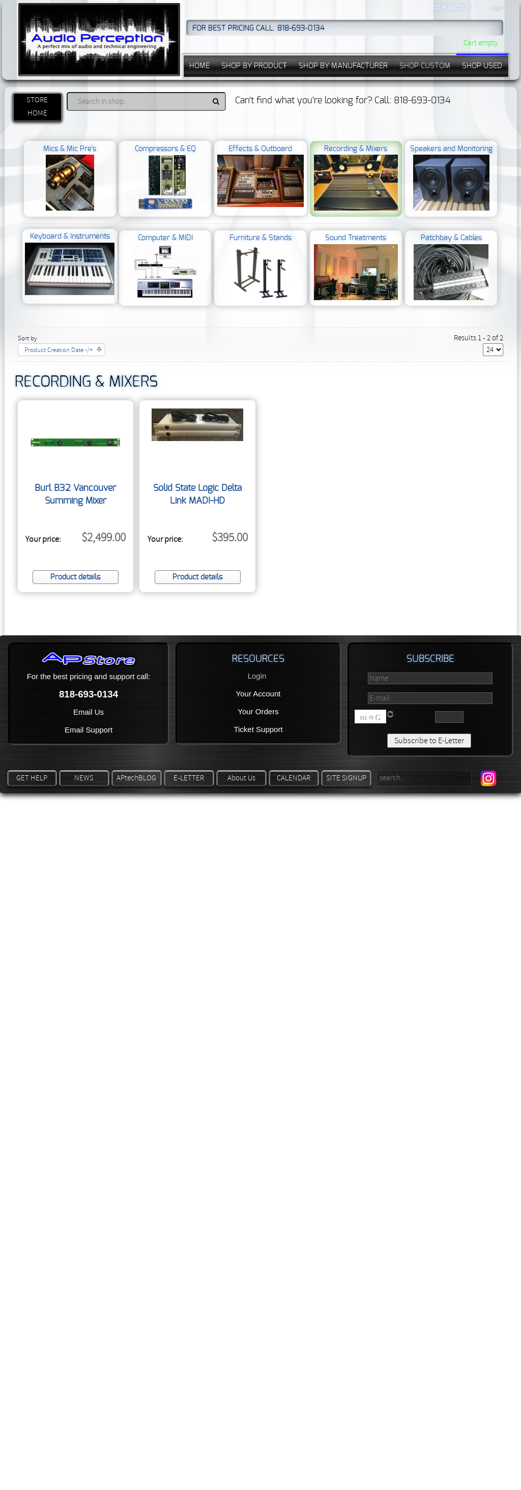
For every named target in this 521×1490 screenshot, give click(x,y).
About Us (241, 778)
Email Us (88, 712)
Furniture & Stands (260, 267)
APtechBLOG (136, 778)
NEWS (84, 778)
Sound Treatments (356, 267)
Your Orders (258, 711)
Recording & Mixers (356, 178)
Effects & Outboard (260, 176)
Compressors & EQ (165, 178)
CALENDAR (293, 778)
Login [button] (496, 7)
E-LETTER (188, 778)
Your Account (258, 693)
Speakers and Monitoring (451, 178)
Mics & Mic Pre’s (69, 178)
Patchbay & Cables (451, 267)
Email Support (88, 729)
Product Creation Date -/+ (58, 350)
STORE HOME (37, 107)
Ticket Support (258, 729)
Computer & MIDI (165, 267)
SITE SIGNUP (346, 778)
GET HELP (31, 778)
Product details (75, 577)
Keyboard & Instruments (69, 263)
